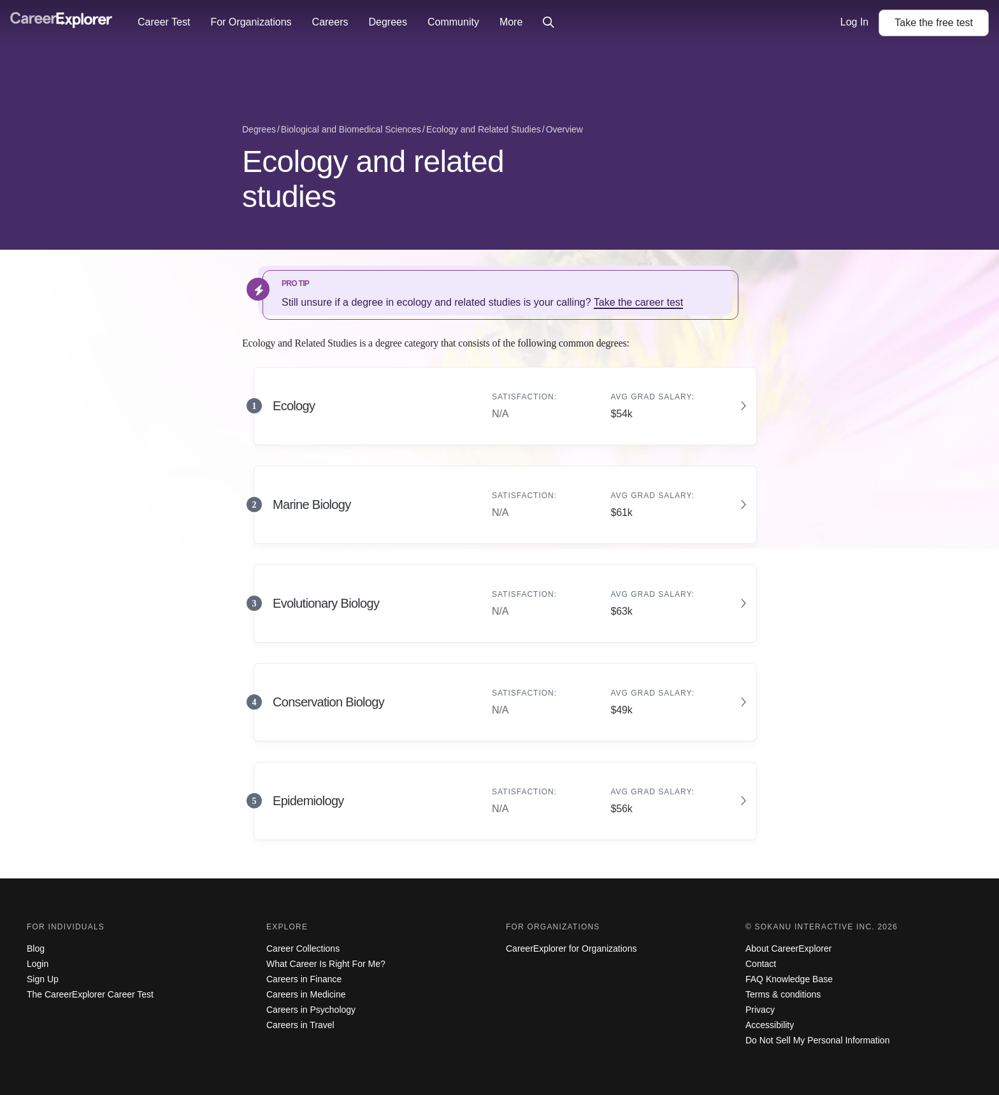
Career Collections (303, 948)
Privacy (760, 1010)
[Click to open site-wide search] (548, 23)
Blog (36, 948)
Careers (330, 22)
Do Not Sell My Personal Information (817, 1040)
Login (37, 964)
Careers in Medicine (306, 994)
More (511, 22)
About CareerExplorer (788, 948)
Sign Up (43, 979)
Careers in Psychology (311, 1010)
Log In (854, 22)
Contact (760, 964)
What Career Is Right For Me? (325, 964)
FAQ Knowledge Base (789, 979)
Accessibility (769, 1025)
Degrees (387, 22)
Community (453, 22)
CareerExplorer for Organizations (571, 948)
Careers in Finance (303, 979)
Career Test (164, 22)
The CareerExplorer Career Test (90, 994)
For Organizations (250, 22)
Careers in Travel (300, 1025)
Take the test (934, 23)
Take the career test (639, 302)
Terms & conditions (783, 994)
